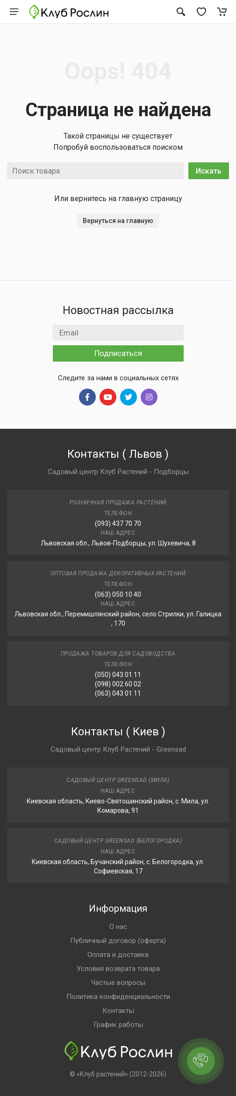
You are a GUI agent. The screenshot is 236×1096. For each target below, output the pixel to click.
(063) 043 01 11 (118, 693)
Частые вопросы (118, 982)
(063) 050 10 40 (118, 594)
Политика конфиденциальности (118, 996)
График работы (118, 1024)
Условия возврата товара (118, 968)
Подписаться (118, 353)
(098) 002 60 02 (118, 684)
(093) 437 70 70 (118, 523)
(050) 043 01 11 (118, 674)
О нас (118, 926)
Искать (209, 171)
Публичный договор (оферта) (118, 940)
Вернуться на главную (118, 220)
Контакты (118, 1010)
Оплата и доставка (118, 954)
